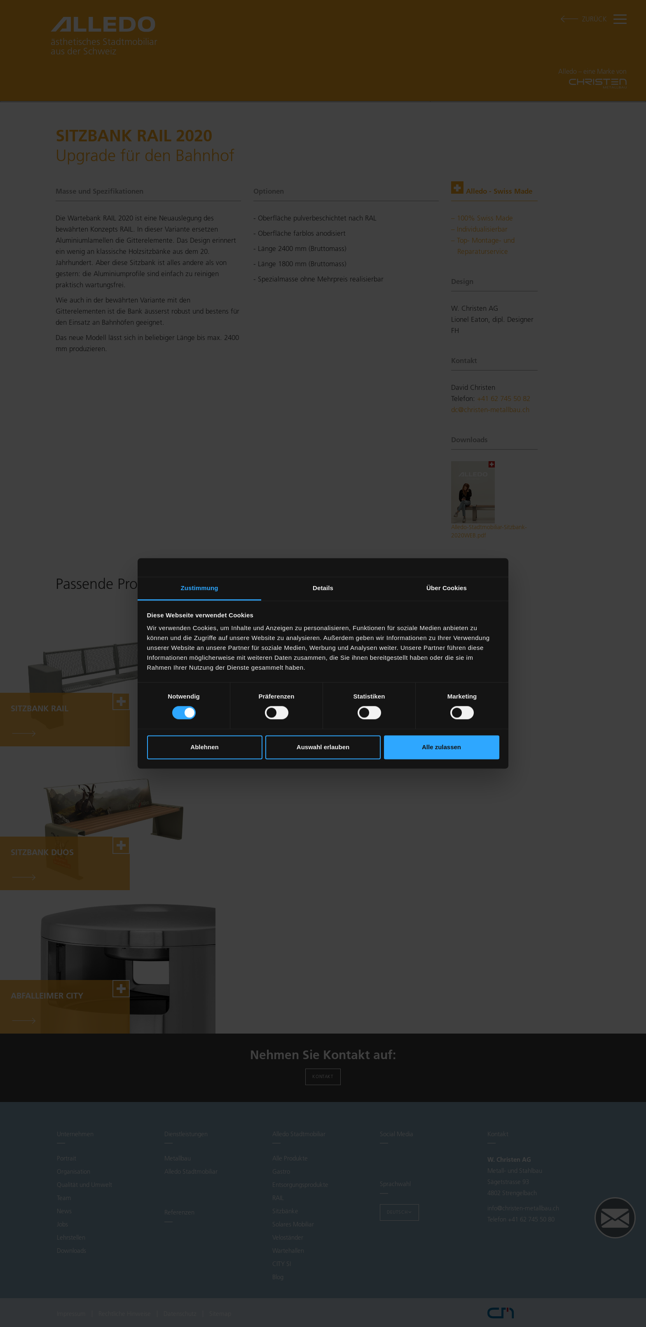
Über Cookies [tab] (446, 587)
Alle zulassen (441, 746)
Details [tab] (323, 587)
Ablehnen (204, 746)
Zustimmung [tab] (199, 587)
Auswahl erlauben (323, 746)
